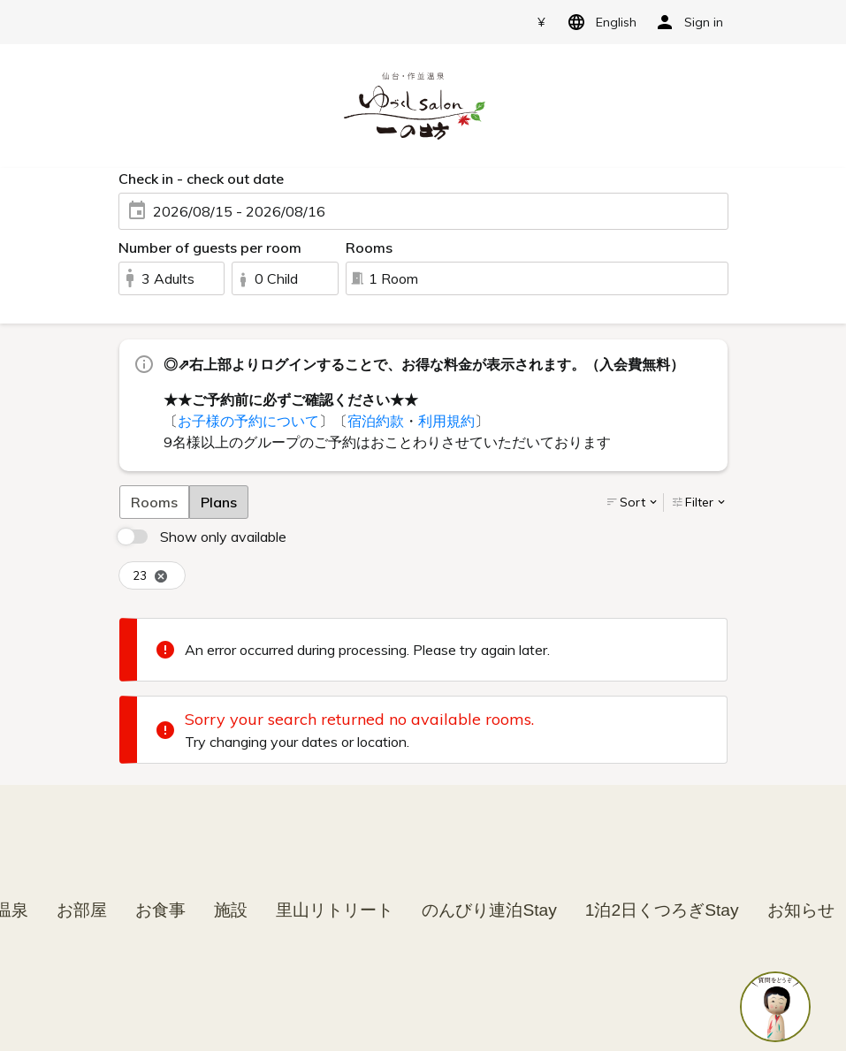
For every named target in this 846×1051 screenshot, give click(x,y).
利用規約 (446, 421)
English (598, 22)
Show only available (223, 536)
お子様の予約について (248, 421)
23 (150, 575)
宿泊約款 (375, 421)
